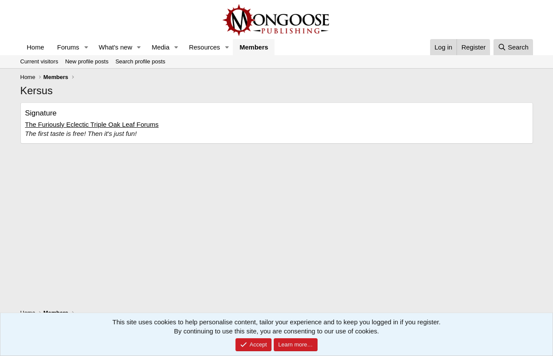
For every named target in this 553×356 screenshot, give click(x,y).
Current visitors (39, 61)
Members (253, 47)
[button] (86, 47)
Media (160, 47)
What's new (115, 47)
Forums (68, 47)
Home (35, 47)
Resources (204, 47)
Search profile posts (141, 61)
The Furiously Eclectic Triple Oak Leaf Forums (92, 124)
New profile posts (87, 61)
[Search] (513, 47)
